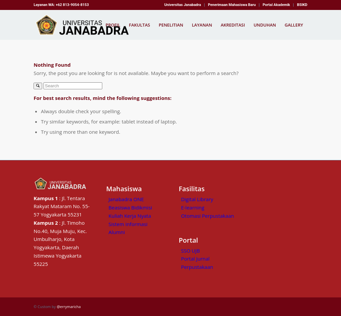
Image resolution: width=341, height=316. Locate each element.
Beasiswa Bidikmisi (130, 207)
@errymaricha (69, 306)
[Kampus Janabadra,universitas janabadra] (84, 25)
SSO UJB (190, 250)
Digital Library (197, 199)
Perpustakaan (197, 267)
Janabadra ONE (126, 199)
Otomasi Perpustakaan (207, 215)
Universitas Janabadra (182, 5)
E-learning (192, 207)
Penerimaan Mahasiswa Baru (232, 5)
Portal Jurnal (195, 258)
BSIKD (302, 5)
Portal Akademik (276, 5)
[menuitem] (183, 5)
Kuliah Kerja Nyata (130, 215)
